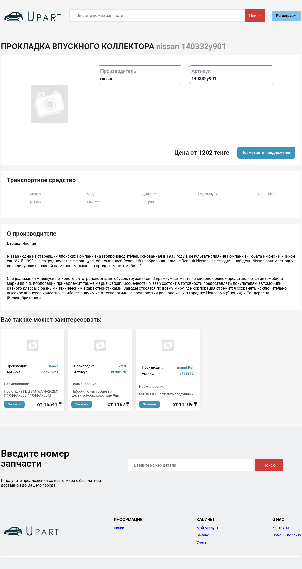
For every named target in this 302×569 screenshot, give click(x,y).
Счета (202, 542)
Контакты (280, 528)
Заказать (14, 404)
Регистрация (286, 16)
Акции (119, 528)
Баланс (203, 535)
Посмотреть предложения (266, 152)
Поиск (255, 15)
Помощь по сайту (286, 535)
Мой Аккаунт (207, 528)
